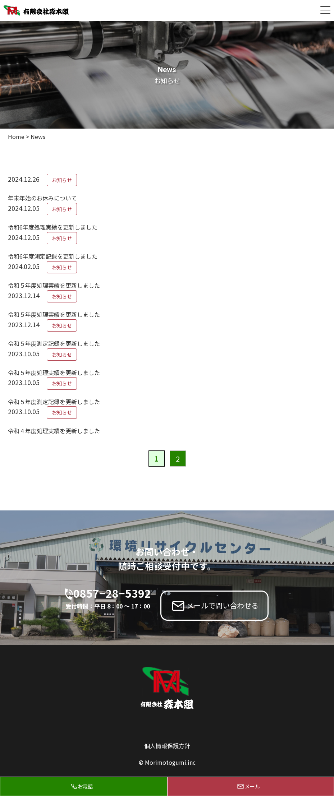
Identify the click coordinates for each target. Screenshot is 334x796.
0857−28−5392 (112, 598)
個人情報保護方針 (167, 745)
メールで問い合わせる (222, 605)
